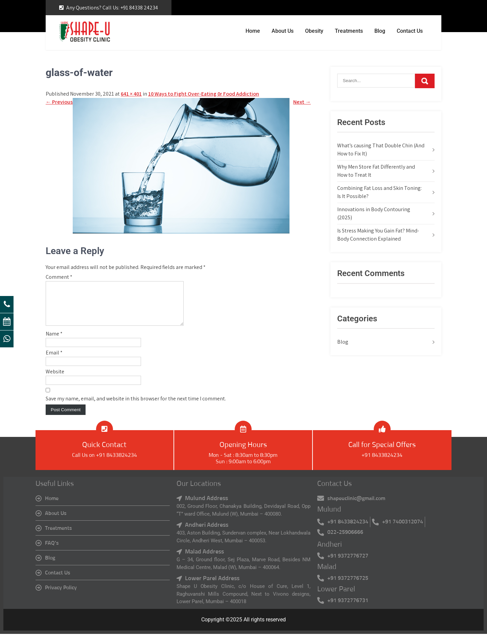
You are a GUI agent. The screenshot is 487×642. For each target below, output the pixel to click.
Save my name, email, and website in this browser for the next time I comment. (136, 406)
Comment (59, 276)
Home (253, 31)
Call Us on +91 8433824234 (104, 463)
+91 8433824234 (382, 463)
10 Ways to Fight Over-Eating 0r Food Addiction (203, 93)
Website (55, 379)
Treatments (349, 31)
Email (54, 360)
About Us (283, 31)
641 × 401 (131, 93)
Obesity (314, 31)
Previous (59, 101)
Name (54, 341)
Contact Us (410, 31)
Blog (379, 31)
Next (302, 101)
